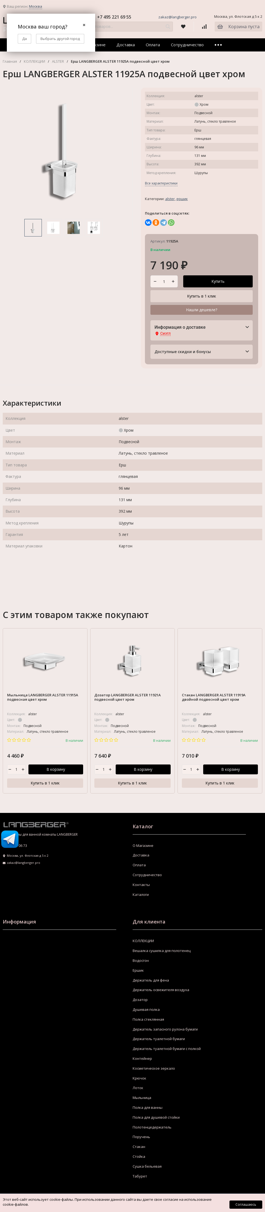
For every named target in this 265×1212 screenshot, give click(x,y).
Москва (35, 6)
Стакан (139, 1146)
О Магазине (143, 845)
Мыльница (142, 1097)
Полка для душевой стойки (156, 1117)
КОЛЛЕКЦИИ (34, 61)
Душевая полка (146, 1009)
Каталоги (141, 894)
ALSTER (58, 61)
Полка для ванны (147, 1107)
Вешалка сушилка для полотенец (162, 950)
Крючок (139, 1078)
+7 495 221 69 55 (114, 17)
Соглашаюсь (245, 1204)
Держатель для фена (151, 980)
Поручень (141, 1137)
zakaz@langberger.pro (177, 17)
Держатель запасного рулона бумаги (165, 1029)
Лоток (138, 1088)
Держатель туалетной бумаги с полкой (167, 1048)
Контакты (141, 884)
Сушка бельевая (147, 1166)
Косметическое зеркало (154, 1068)
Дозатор (140, 999)
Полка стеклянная (148, 1019)
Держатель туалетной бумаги (159, 1039)
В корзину (55, 769)
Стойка (139, 1156)
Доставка (126, 44)
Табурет (140, 1176)
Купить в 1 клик (201, 296)
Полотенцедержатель (152, 1127)
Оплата (153, 44)
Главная (10, 61)
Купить (218, 281)
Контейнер (142, 1058)
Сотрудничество (187, 44)
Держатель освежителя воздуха (161, 990)
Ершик (182, 198)
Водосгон (141, 960)
